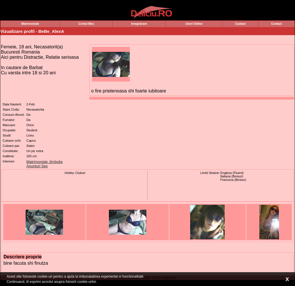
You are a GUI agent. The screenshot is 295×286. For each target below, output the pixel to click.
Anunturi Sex (37, 166)
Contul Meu (86, 23)
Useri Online (194, 23)
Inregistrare (139, 23)
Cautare (240, 23)
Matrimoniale (30, 23)
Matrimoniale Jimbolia (44, 162)
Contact (276, 23)
